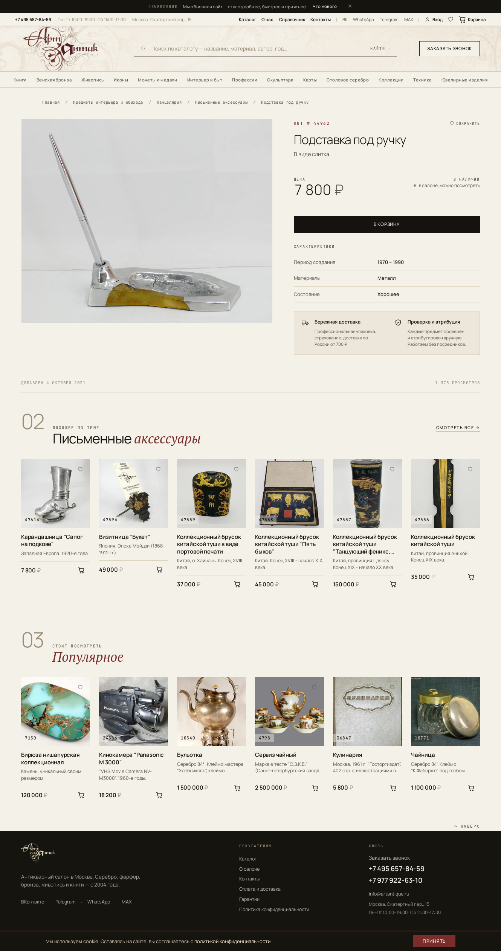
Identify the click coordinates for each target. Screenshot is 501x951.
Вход (434, 19)
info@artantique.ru (389, 894)
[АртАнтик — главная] (70, 48)
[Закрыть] (350, 6)
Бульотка (189, 755)
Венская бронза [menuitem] (54, 80)
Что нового (325, 6)
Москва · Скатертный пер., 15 (162, 19)
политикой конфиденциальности (232, 941)
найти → (380, 48)
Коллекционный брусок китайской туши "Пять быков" (287, 544)
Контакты (320, 19)
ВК (345, 19)
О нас (267, 19)
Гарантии (249, 899)
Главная (51, 102)
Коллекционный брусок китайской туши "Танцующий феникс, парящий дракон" (365, 544)
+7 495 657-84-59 (33, 19)
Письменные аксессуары (221, 102)
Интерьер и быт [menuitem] (204, 80)
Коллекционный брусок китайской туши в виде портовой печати (209, 544)
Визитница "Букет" (124, 537)
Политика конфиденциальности (274, 909)
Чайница (423, 755)
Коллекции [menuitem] (391, 80)
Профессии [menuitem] (244, 80)
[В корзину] (81, 570)
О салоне (249, 869)
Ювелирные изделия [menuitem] (464, 80)
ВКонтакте (32, 902)
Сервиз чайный (275, 755)
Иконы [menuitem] (121, 80)
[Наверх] (466, 826)
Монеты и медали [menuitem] (157, 80)
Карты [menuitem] (310, 80)
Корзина (472, 19)
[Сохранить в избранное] (464, 123)
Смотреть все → (458, 427)
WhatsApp (363, 19)
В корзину (387, 224)
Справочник (292, 19)
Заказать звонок (449, 48)
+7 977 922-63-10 (396, 880)
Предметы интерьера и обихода (108, 102)
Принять (434, 941)
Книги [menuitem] (20, 80)
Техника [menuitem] (422, 80)
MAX (408, 19)
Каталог (247, 19)
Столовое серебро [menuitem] (348, 80)
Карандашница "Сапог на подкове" (52, 540)
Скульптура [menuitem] (280, 80)
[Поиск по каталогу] (258, 48)
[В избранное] (80, 468)
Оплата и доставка (260, 889)
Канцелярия (169, 102)
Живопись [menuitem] (92, 80)
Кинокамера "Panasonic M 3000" (131, 758)
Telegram (389, 19)
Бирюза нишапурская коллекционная (50, 758)
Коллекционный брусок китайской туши (443, 540)
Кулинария (347, 755)
